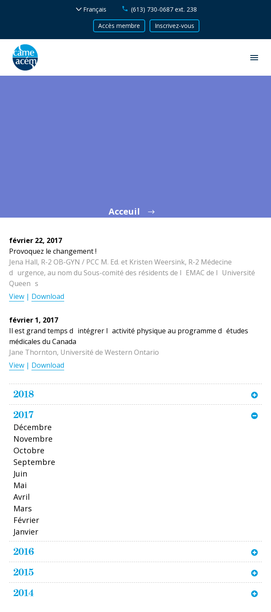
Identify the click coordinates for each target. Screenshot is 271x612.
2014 (23, 593)
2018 (23, 394)
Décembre (32, 427)
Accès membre (119, 26)
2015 (23, 572)
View (16, 296)
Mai (20, 485)
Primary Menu (254, 57)
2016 (23, 551)
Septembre (34, 462)
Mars (22, 508)
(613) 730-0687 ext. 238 (164, 9)
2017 (23, 415)
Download (47, 296)
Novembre (33, 439)
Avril (21, 497)
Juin (20, 473)
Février (26, 520)
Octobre (28, 450)
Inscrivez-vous (174, 26)
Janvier (25, 531)
